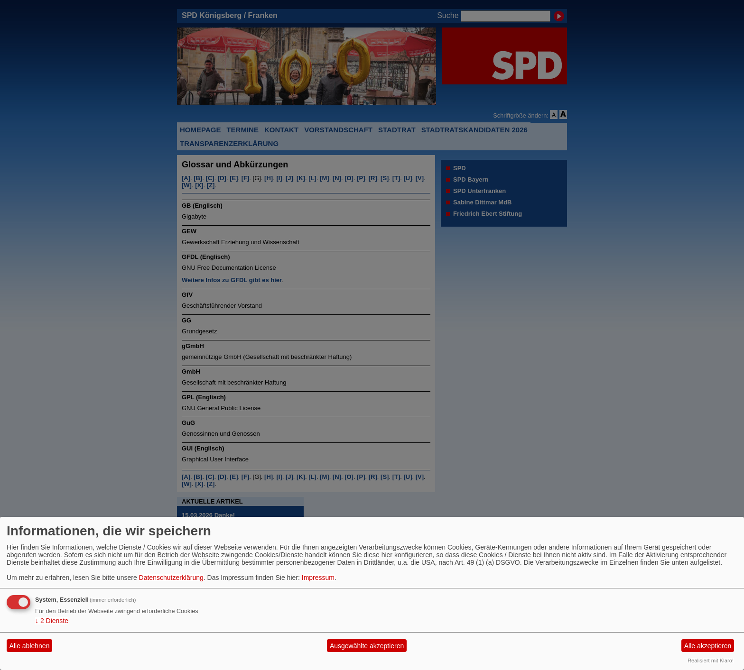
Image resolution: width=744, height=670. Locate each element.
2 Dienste (51, 620)
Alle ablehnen (29, 646)
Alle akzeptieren (708, 646)
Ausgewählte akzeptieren (367, 646)
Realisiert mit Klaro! (711, 660)
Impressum (318, 577)
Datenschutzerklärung (171, 577)
